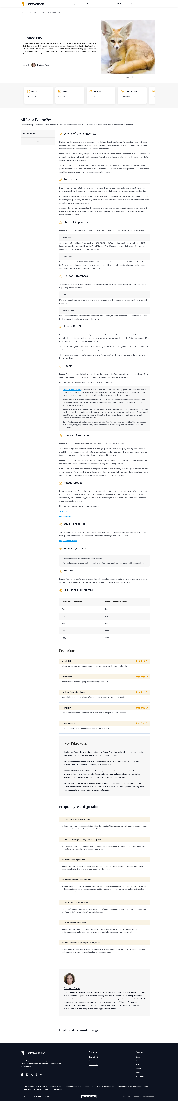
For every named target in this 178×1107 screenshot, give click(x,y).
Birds (89, 4)
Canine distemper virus (72, 389)
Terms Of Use (94, 1057)
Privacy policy (94, 1061)
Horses (97, 4)
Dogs (74, 4)
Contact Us (93, 1065)
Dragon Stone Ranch (68, 540)
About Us (129, 4)
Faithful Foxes (65, 516)
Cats (82, 4)
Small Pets (118, 4)
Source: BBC (128, 77)
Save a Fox (63, 511)
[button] (52, 134)
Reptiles (107, 4)
